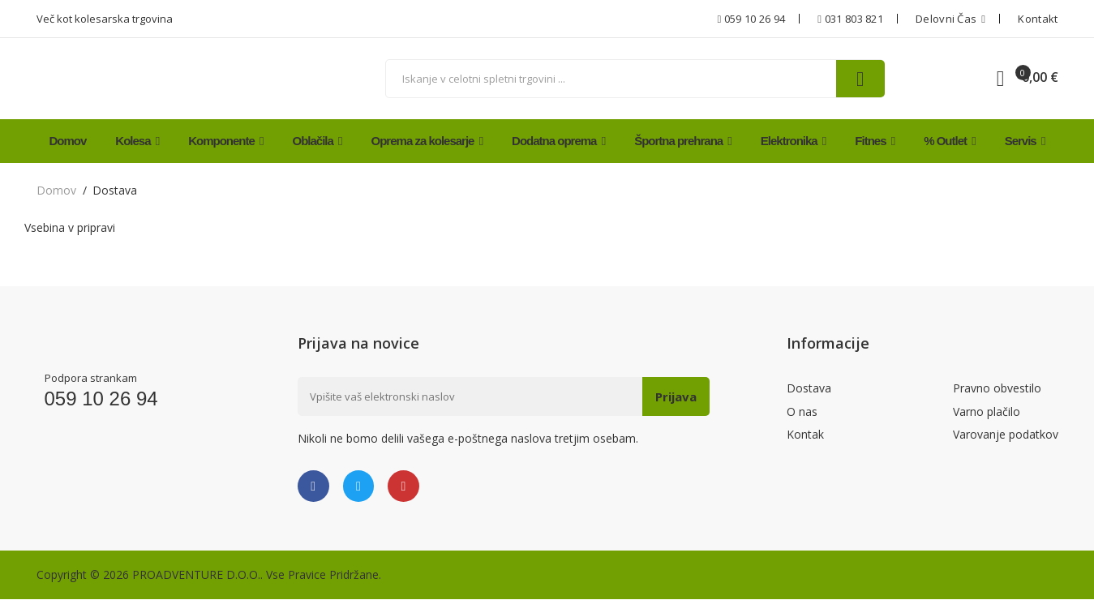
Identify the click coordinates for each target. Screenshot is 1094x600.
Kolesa (137, 141)
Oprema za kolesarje (427, 141)
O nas (802, 413)
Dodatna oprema (558, 141)
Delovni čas (950, 18)
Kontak (805, 437)
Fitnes (875, 141)
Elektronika (793, 141)
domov (56, 190)
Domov (68, 141)
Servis (1025, 141)
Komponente (225, 141)
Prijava (674, 396)
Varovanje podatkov (1005, 437)
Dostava (809, 388)
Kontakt (1038, 18)
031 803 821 (850, 18)
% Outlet (950, 141)
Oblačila (317, 141)
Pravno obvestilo (997, 388)
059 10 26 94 (751, 18)
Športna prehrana (682, 141)
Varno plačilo (986, 413)
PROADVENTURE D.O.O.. (197, 575)
